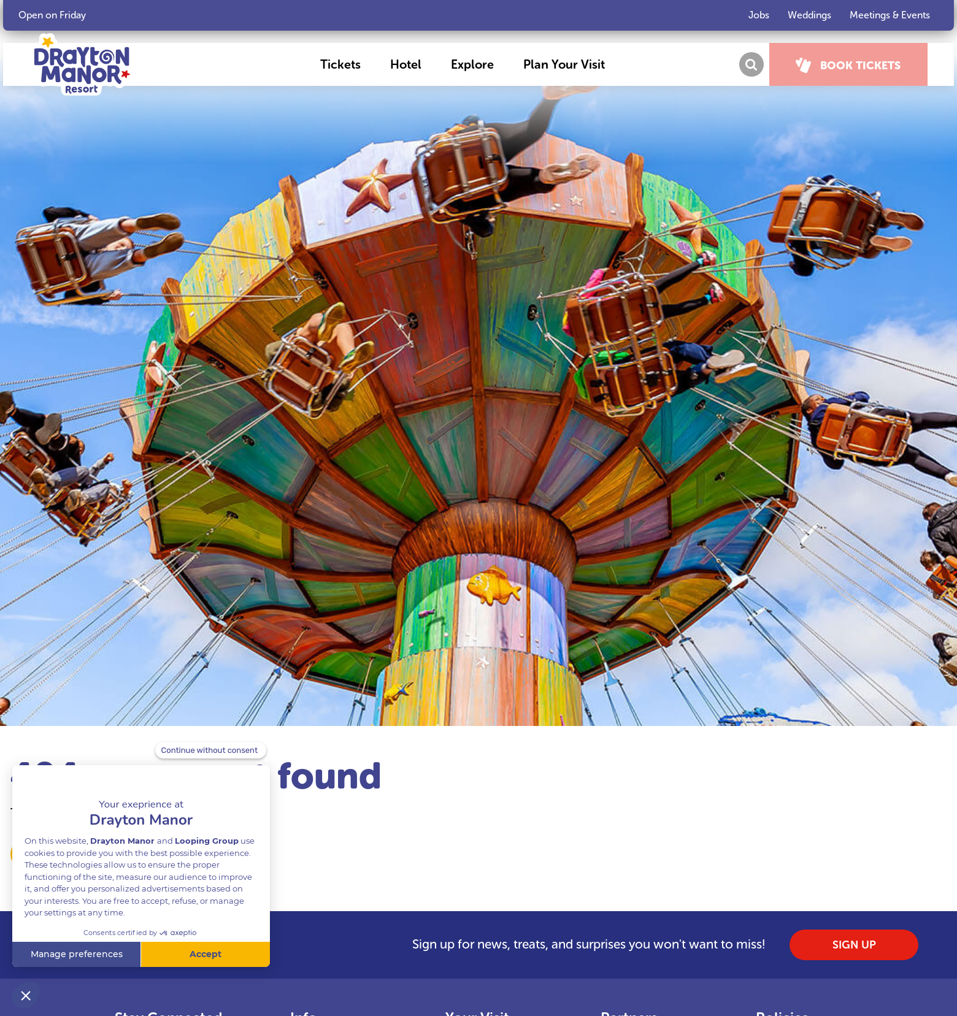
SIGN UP (854, 945)
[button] (350, 64)
